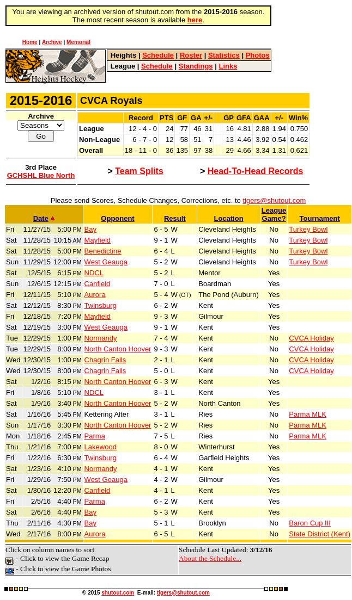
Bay (90, 229)
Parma (94, 436)
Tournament (320, 218)
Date (43, 218)
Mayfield (97, 240)
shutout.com (117, 593)
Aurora (95, 294)
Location (228, 218)
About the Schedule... (210, 558)
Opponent (117, 218)
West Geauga (106, 262)
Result (175, 218)
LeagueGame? (274, 214)
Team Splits (139, 171)
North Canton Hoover (117, 349)
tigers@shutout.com (274, 200)
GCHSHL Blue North (41, 175)
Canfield (97, 284)
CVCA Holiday (311, 338)
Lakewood (100, 447)
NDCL (94, 273)
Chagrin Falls (105, 360)
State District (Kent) (319, 534)
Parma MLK (307, 414)
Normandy (100, 338)
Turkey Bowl (308, 229)
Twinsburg (100, 305)
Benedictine (103, 251)
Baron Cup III (310, 523)
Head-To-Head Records (256, 171)
